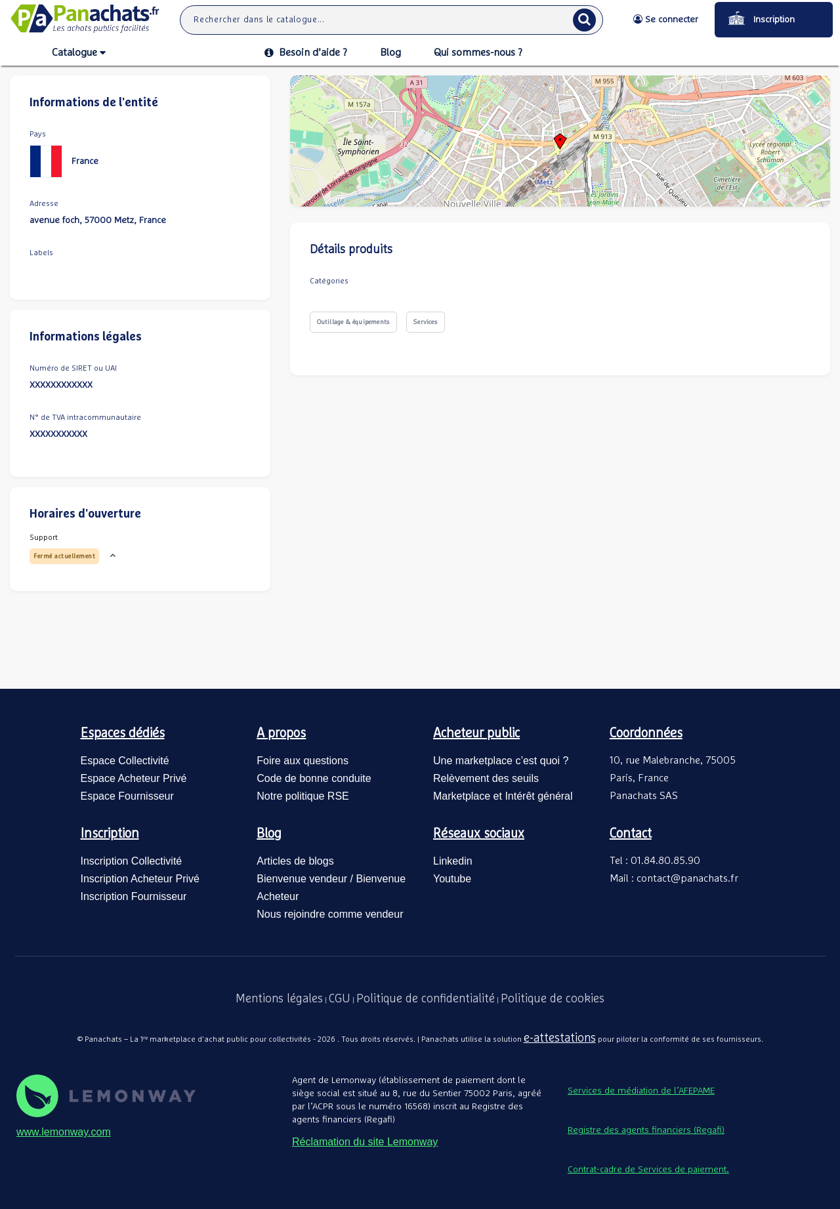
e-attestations (560, 1038)
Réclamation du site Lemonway (365, 1141)
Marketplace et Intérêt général (503, 796)
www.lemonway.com (63, 1131)
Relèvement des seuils (486, 778)
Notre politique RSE (303, 796)
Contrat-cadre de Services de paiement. (648, 1169)
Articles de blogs (295, 861)
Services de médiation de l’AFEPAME (641, 1091)
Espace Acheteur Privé (134, 778)
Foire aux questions (302, 760)
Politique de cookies (552, 999)
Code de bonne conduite (314, 778)
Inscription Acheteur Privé (140, 878)
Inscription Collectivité (131, 861)
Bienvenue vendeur (302, 878)
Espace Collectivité (125, 760)
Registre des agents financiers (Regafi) (646, 1130)
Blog (390, 52)
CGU (339, 999)
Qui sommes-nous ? (478, 52)
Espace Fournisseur (127, 796)
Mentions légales (279, 999)
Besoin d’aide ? (305, 52)
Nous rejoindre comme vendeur (330, 914)
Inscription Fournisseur (134, 896)
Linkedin (452, 861)
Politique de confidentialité (425, 999)
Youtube (452, 878)
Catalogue (79, 53)
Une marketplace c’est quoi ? (500, 760)
